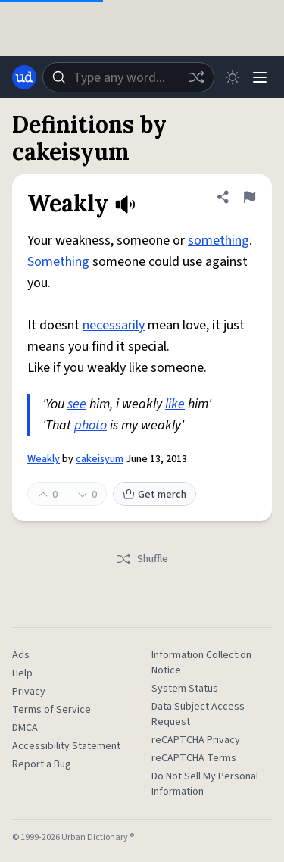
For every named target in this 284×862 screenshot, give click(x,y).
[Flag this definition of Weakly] (249, 197)
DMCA (25, 728)
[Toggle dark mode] (232, 77)
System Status (184, 688)
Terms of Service (51, 709)
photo (90, 425)
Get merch (154, 494)
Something (58, 261)
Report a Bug (41, 764)
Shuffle (142, 559)
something (218, 240)
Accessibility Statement (66, 746)
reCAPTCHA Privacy (195, 740)
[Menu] (260, 77)
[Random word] (196, 77)
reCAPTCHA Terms (193, 758)
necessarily (114, 325)
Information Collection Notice (201, 663)
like (175, 404)
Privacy (28, 691)
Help (22, 673)
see (76, 404)
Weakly (43, 459)
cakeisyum (99, 459)
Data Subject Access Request (198, 714)
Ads (21, 655)
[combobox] (128, 77)
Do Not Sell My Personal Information (204, 784)
